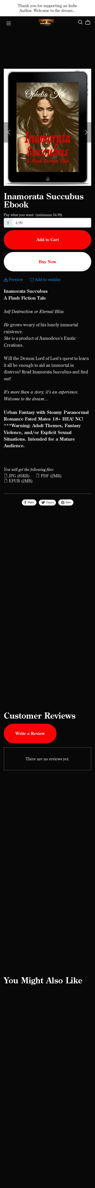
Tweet (47, 502)
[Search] (80, 22)
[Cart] (89, 22)
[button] (9, 132)
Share (29, 502)
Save (66, 502)
